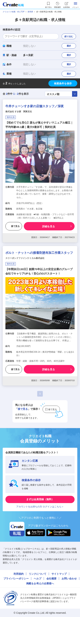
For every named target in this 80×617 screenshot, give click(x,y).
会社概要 (51, 578)
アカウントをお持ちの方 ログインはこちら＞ (40, 506)
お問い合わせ (69, 578)
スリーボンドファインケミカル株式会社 (24, 258)
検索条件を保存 (63, 83)
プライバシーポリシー (16, 578)
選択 (69, 46)
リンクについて (37, 573)
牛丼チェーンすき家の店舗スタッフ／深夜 (34, 106)
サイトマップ (59, 573)
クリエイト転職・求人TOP (13, 12)
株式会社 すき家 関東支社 (18, 111)
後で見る (14, 226)
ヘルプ (37, 578)
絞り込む (68, 36)
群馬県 (30, 12)
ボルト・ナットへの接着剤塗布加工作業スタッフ (39, 253)
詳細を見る (48, 226)
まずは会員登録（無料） (40, 499)
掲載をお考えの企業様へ (40, 583)
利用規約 (19, 573)
